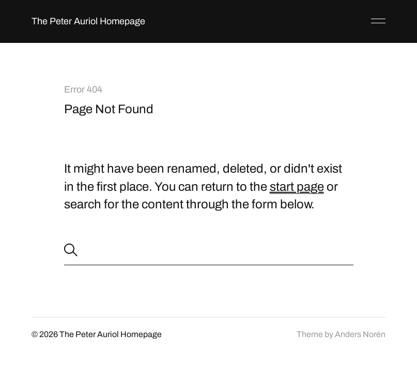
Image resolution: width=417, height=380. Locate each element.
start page (297, 186)
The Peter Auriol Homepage (88, 21)
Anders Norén (360, 334)
